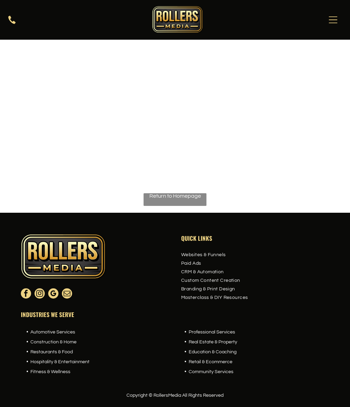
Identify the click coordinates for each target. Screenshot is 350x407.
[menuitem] (255, 255)
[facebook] (26, 294)
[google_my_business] (53, 294)
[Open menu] (333, 20)
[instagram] (40, 294)
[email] (67, 294)
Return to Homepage (175, 196)
